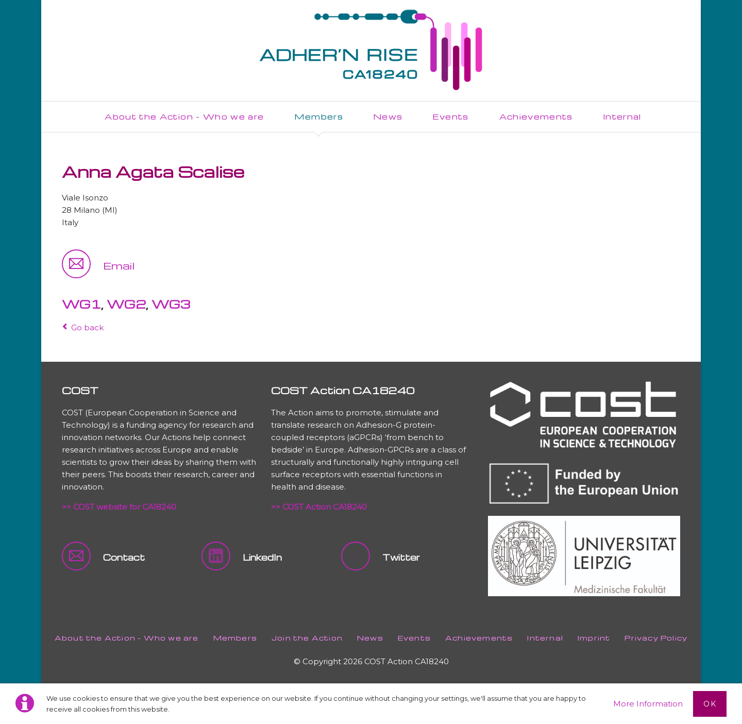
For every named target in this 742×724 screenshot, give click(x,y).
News (370, 637)
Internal (545, 637)
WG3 (170, 304)
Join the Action (307, 637)
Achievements (479, 637)
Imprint (594, 637)
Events (414, 637)
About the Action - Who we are (127, 637)
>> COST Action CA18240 (319, 507)
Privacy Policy (656, 637)
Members (235, 637)
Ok (709, 704)
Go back (87, 327)
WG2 (126, 304)
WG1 (81, 304)
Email (118, 265)
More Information (648, 704)
